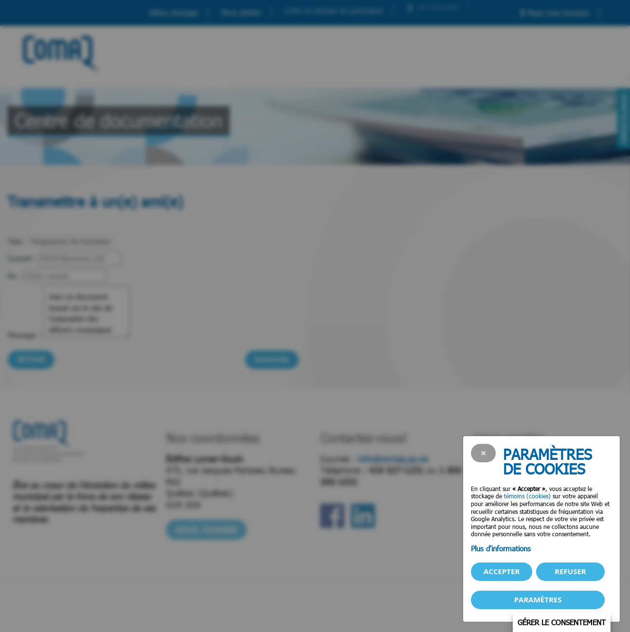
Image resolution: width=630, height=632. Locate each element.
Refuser (570, 571)
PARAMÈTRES (538, 599)
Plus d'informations (501, 548)
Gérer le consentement (562, 622)
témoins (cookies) (527, 496)
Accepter (502, 571)
